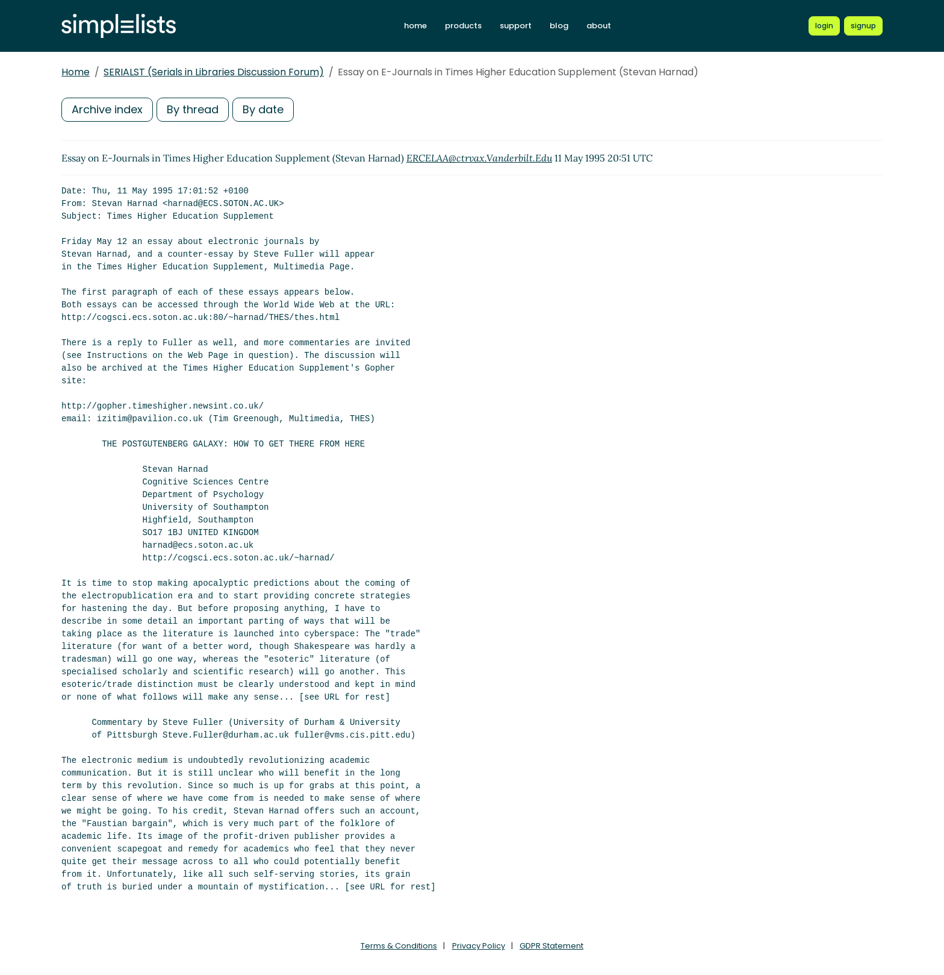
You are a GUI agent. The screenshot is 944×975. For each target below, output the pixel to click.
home (415, 25)
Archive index (107, 109)
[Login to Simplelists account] (824, 26)
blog (559, 25)
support (516, 25)
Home (75, 72)
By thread (193, 109)
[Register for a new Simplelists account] (863, 26)
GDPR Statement (551, 945)
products (463, 25)
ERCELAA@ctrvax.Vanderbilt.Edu (479, 158)
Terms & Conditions (399, 945)
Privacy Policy (478, 945)
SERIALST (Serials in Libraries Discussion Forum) (214, 72)
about (598, 25)
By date (263, 109)
